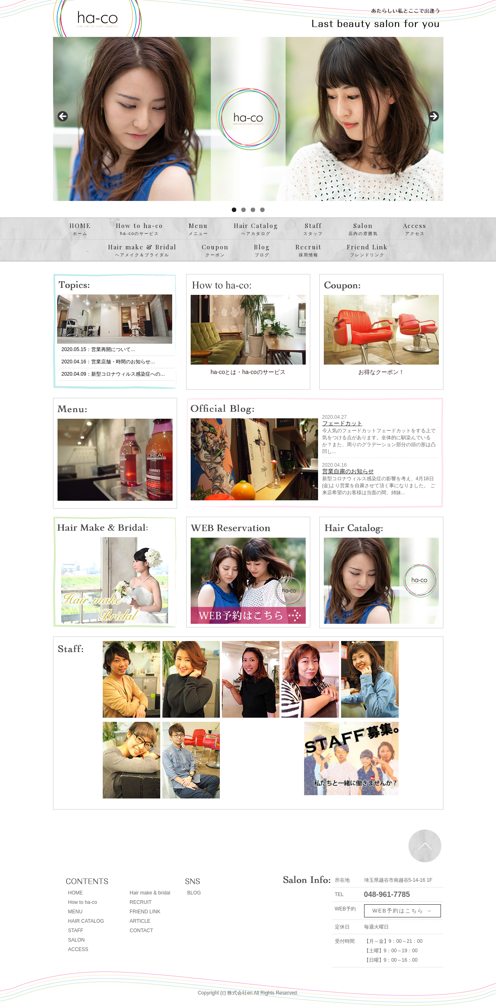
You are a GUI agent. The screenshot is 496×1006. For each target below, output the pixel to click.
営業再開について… (113, 349)
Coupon (215, 250)
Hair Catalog (256, 229)
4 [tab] (262, 210)
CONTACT (141, 930)
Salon (363, 229)
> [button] (433, 117)
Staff (313, 229)
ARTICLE (140, 921)
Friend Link (367, 250)
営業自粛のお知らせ (348, 471)
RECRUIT (141, 902)
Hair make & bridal (150, 893)
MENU (75, 912)
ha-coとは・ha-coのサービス (247, 372)
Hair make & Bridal (142, 250)
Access (415, 229)
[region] (248, 119)
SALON (76, 940)
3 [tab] (253, 210)
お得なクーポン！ (381, 372)
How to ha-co (139, 229)
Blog (262, 250)
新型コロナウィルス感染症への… (128, 374)
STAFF (75, 930)
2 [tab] (243, 210)
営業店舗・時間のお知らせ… (123, 362)
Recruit (308, 250)
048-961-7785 (387, 894)
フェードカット (342, 423)
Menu (198, 229)
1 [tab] (234, 210)
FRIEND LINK (145, 912)
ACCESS (78, 949)
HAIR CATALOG (86, 921)
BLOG (194, 893)
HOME (80, 229)
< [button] (63, 117)
